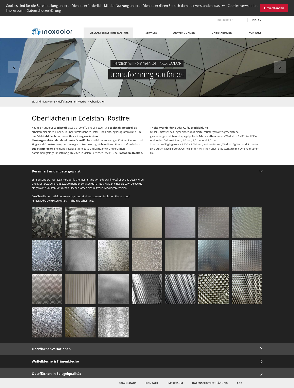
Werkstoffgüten (231, 144)
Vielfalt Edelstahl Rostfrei (109, 32)
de (254, 20)
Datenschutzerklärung (44, 10)
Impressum (14, 10)
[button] (62, 11)
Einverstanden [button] (274, 8)
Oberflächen (97, 101)
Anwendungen (184, 32)
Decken (137, 153)
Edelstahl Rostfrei (121, 127)
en (259, 20)
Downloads (127, 383)
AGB (239, 383)
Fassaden (125, 153)
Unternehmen (221, 32)
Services (151, 32)
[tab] (147, 171)
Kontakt (254, 32)
